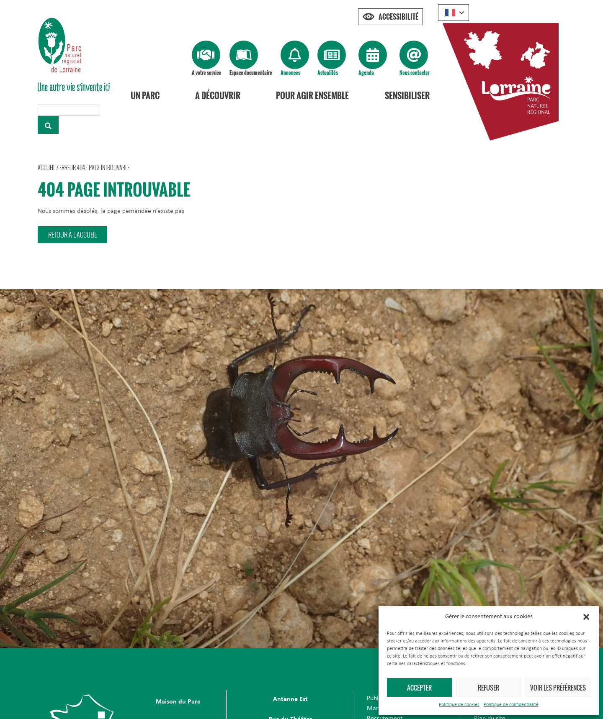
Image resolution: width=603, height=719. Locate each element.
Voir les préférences (558, 687)
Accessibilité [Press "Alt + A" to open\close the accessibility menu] (398, 17)
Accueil (46, 167)
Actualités (327, 72)
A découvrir (217, 95)
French (450, 12)
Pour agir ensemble (312, 95)
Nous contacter (414, 72)
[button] (586, 617)
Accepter (419, 687)
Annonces (290, 72)
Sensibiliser (407, 95)
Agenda (366, 72)
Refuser (488, 687)
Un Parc (145, 95)
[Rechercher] (48, 125)
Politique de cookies (459, 704)
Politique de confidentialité (511, 704)
